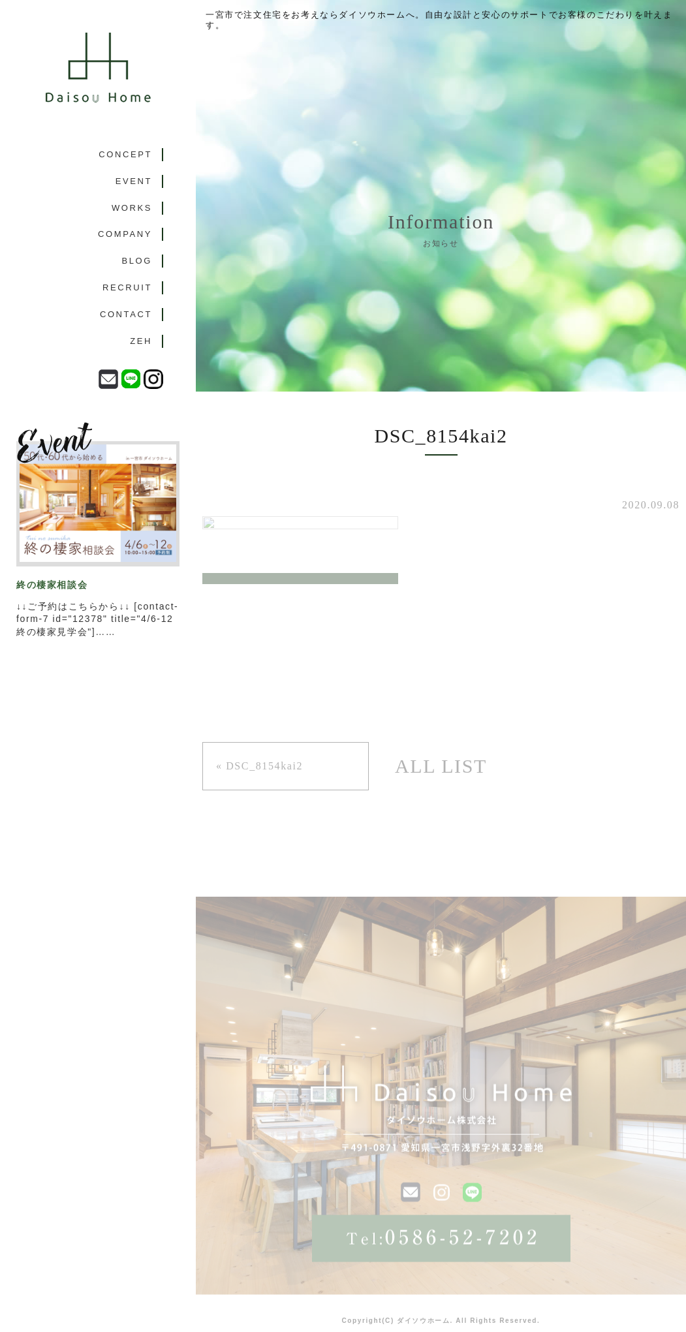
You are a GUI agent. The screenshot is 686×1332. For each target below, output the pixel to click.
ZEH (141, 341)
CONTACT (126, 314)
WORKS (132, 208)
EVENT (134, 181)
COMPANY (125, 234)
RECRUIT (127, 287)
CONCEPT (125, 154)
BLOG (136, 261)
